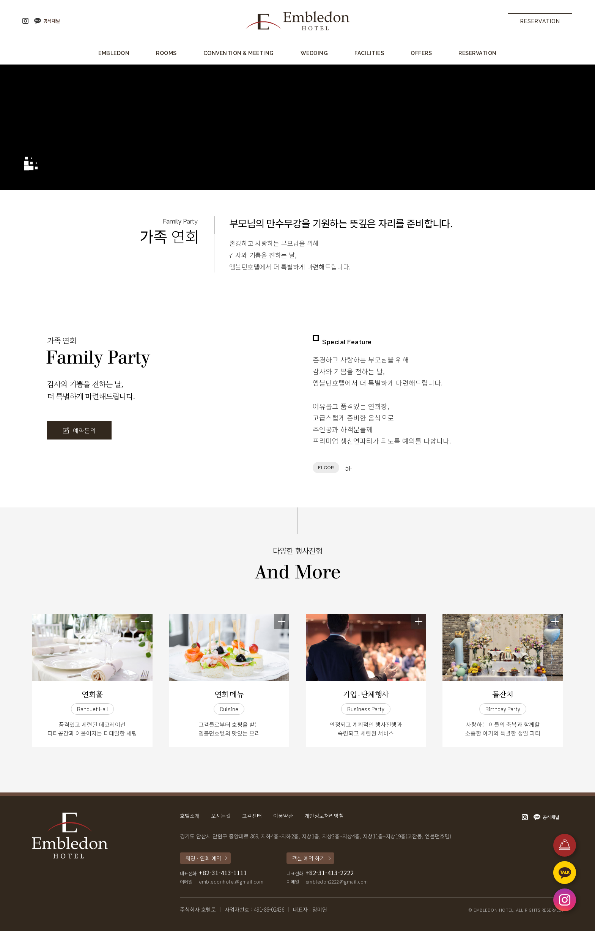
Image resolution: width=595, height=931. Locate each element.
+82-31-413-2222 (329, 872)
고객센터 (252, 815)
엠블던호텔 (297, 21)
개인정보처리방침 (324, 815)
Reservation (540, 21)
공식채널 (51, 20)
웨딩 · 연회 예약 (203, 858)
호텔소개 (190, 815)
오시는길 (221, 815)
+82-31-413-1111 (223, 872)
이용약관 (283, 815)
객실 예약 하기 (308, 858)
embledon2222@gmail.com (336, 881)
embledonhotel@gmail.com (231, 881)
